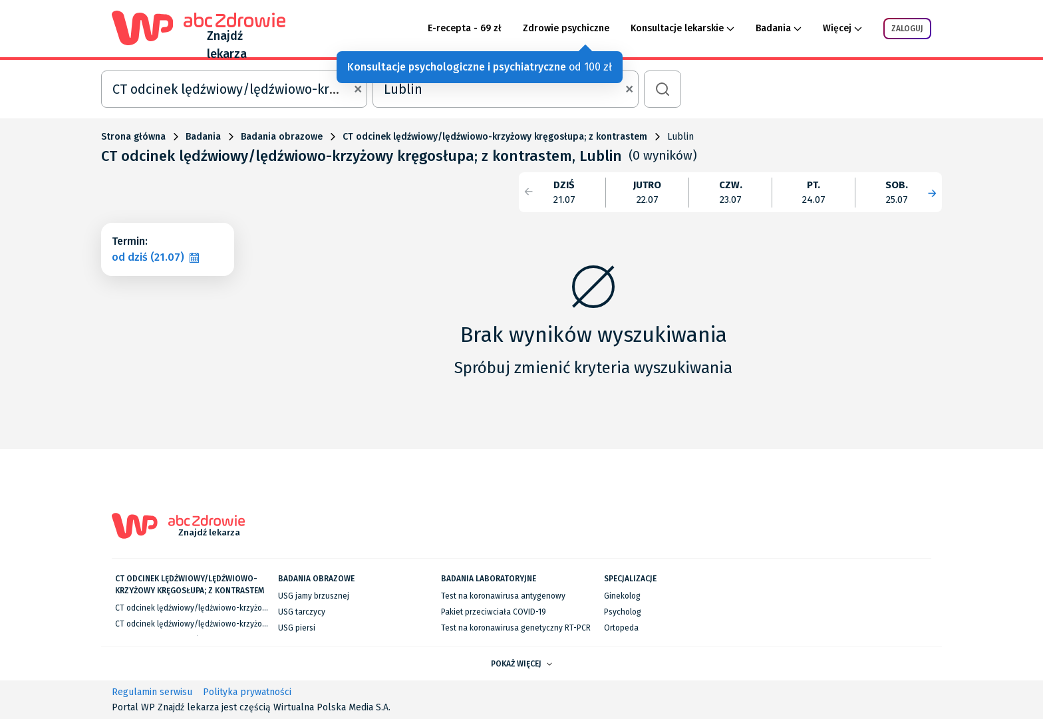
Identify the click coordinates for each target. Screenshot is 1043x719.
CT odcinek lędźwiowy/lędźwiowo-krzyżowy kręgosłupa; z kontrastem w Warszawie (265, 608)
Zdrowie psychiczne (566, 28)
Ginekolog (622, 596)
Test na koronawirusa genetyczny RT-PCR (516, 628)
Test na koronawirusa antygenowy (503, 596)
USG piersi (296, 628)
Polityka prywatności (247, 692)
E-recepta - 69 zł (465, 28)
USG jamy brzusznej (313, 596)
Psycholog (622, 612)
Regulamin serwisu (152, 692)
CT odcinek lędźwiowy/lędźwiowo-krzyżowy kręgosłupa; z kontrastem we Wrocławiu (266, 624)
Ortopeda (621, 628)
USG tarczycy (301, 612)
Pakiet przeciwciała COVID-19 (493, 612)
